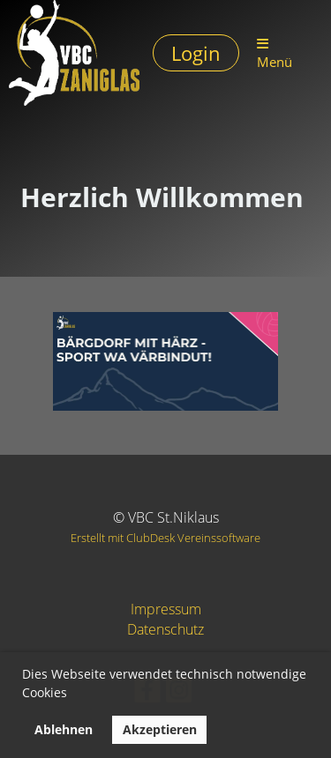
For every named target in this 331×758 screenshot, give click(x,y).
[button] (73, 695)
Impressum (166, 609)
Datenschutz (165, 629)
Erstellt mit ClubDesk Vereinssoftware (165, 538)
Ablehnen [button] (63, 729)
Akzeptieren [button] (160, 729)
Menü (274, 54)
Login (196, 53)
